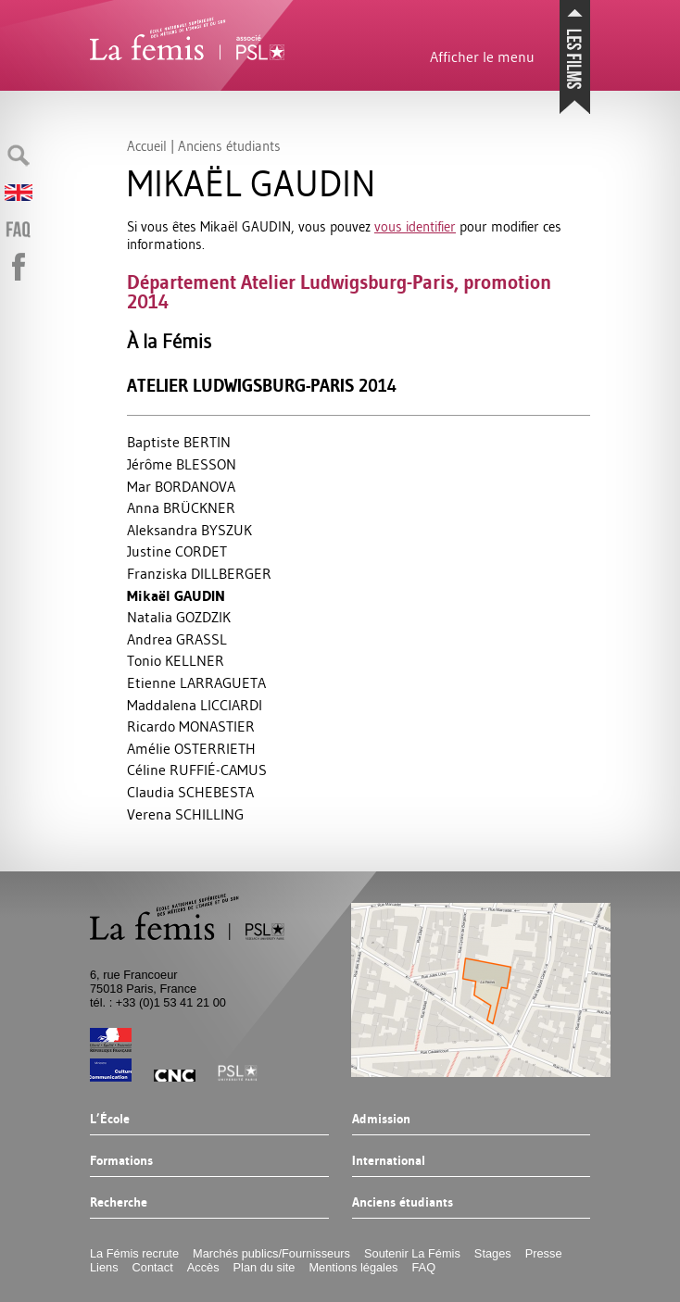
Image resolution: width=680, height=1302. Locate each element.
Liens (104, 1267)
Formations (121, 1161)
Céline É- (197, 769)
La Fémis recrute (134, 1253)
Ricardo (191, 726)
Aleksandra (189, 529)
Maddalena (194, 704)
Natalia (179, 616)
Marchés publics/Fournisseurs (271, 1253)
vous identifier (415, 226)
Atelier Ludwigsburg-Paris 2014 (262, 385)
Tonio (175, 660)
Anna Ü (181, 507)
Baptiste (179, 441)
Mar (181, 486)
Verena (185, 814)
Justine (177, 551)
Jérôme (181, 464)
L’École (110, 1119)
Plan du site (264, 1267)
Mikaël (176, 596)
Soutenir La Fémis (412, 1253)
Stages (492, 1253)
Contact (152, 1267)
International (388, 1161)
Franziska (199, 573)
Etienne (196, 682)
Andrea (177, 639)
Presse (543, 1253)
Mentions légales (353, 1267)
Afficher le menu (482, 56)
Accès (203, 1267)
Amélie (191, 748)
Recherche (118, 1203)
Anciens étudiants (402, 1203)
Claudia (190, 791)
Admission (381, 1119)
